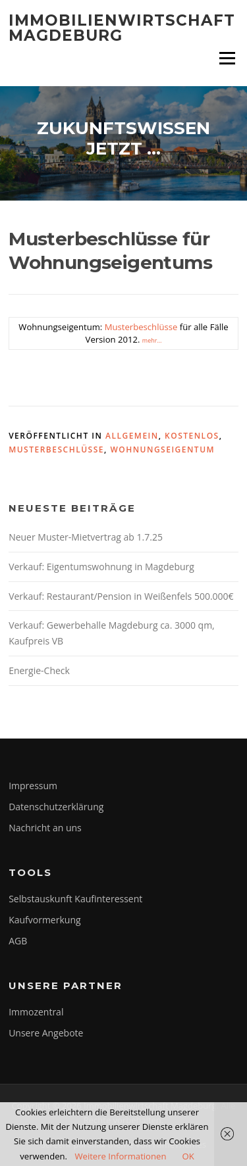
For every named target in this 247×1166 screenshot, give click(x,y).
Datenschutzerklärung (56, 806)
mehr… (152, 340)
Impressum (33, 785)
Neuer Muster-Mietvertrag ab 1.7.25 (86, 537)
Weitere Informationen (120, 1156)
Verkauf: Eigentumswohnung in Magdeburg (101, 566)
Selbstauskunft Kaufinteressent (75, 898)
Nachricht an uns (45, 827)
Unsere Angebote (46, 1033)
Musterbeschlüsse (141, 327)
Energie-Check (39, 670)
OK (188, 1156)
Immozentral (36, 1012)
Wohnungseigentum (162, 449)
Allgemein (132, 435)
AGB (18, 941)
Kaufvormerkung (44, 919)
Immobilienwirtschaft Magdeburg (122, 28)
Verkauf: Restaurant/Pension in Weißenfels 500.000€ (121, 596)
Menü (226, 58)
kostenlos (192, 435)
